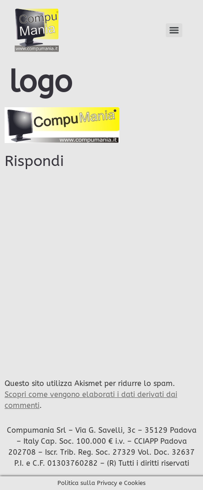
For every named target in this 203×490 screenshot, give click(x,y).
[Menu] (174, 30)
